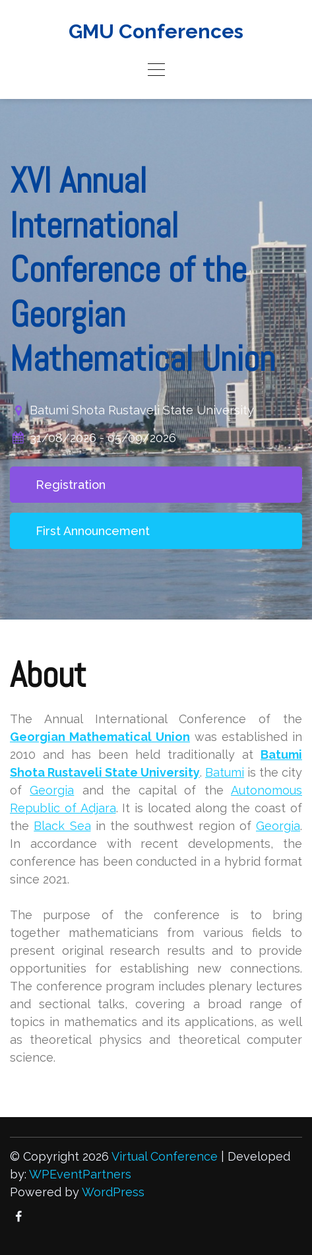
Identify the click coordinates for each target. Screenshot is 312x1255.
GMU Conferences (156, 31)
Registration (71, 485)
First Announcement (93, 531)
